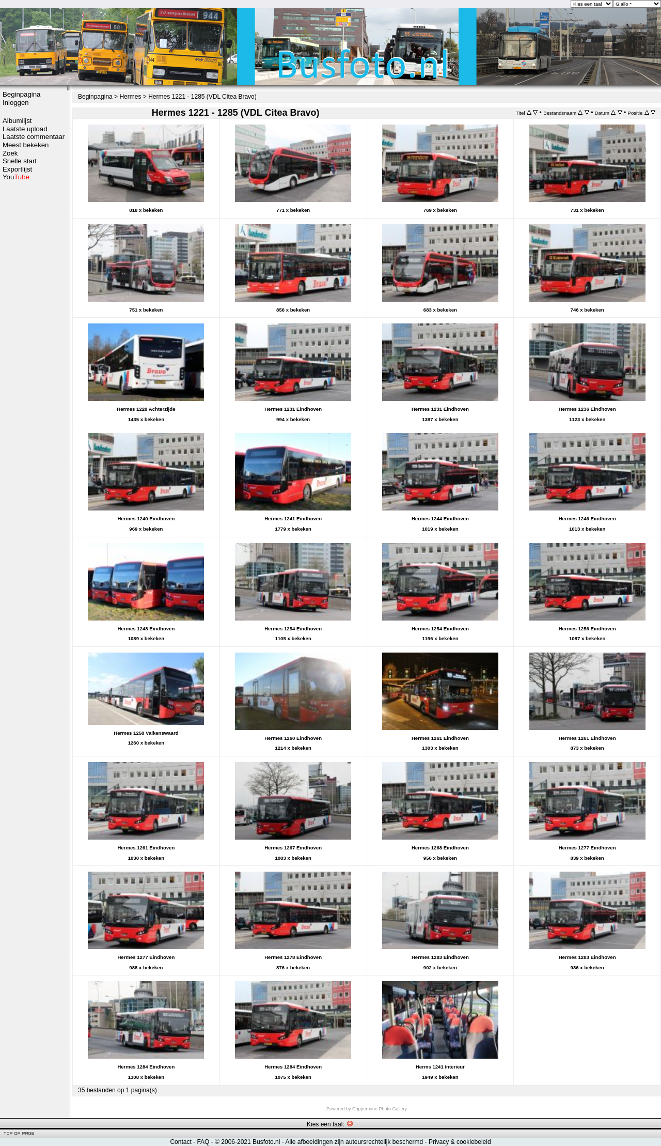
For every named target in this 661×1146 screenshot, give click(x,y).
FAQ (203, 1141)
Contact (180, 1141)
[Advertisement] (34, 345)
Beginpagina (21, 94)
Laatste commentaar (34, 137)
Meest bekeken (26, 145)
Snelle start (20, 161)
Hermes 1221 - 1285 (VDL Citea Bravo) (202, 96)
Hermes (130, 96)
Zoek (10, 153)
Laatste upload (25, 129)
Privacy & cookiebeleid (460, 1141)
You (16, 177)
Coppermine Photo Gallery (379, 1108)
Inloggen (16, 102)
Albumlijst (17, 121)
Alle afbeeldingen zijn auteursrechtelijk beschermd (354, 1141)
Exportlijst (17, 169)
